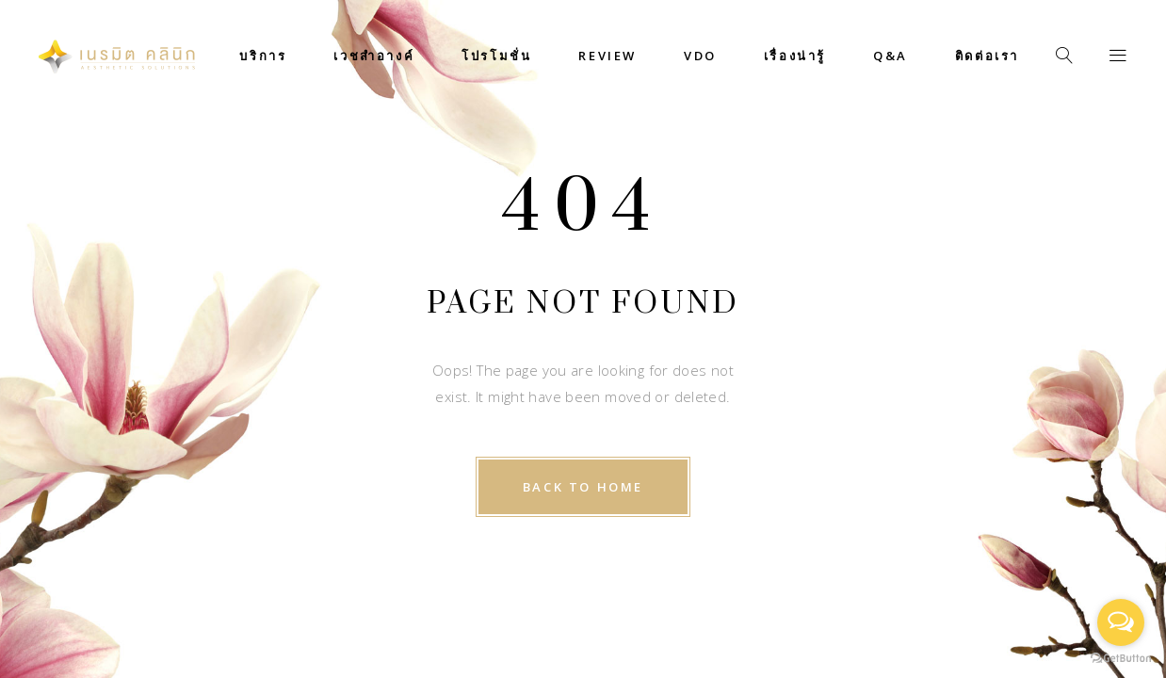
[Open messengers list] (1120, 622)
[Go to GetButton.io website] (1121, 659)
